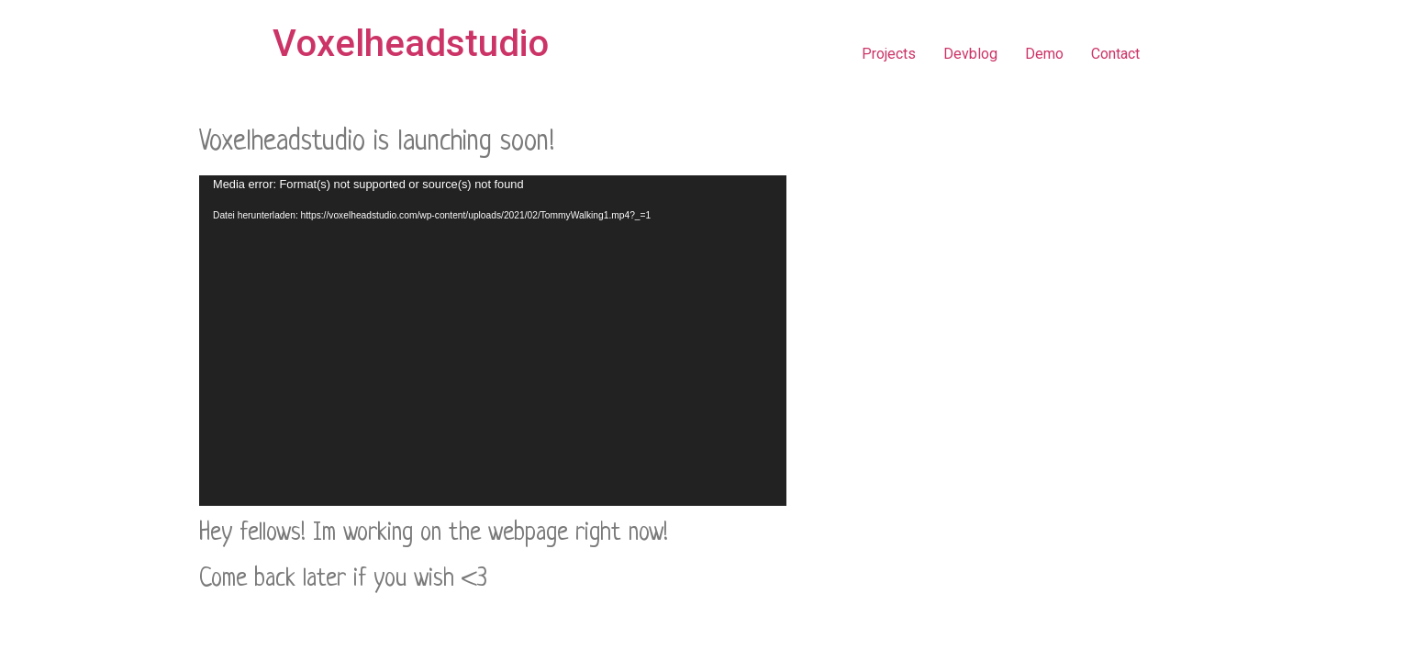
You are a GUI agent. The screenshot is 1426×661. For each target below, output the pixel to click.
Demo (1044, 53)
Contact (1115, 53)
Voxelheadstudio (411, 43)
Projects (889, 53)
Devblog (970, 53)
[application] (492, 340)
